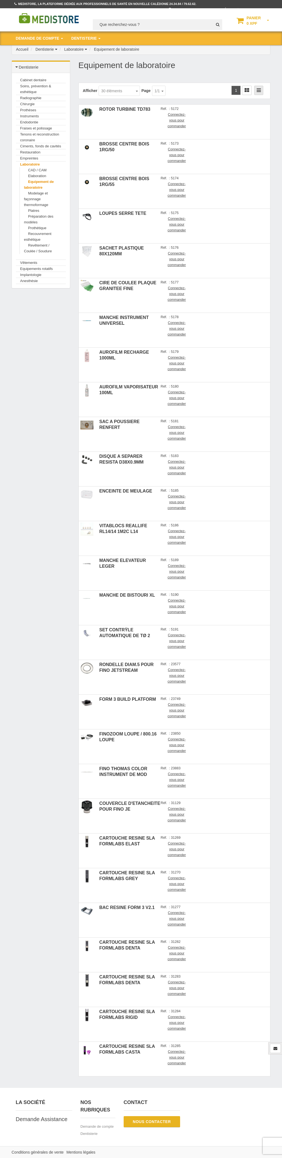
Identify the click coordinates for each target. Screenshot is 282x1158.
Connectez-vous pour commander (177, 120)
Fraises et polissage (36, 128)
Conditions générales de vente (38, 1152)
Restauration (30, 152)
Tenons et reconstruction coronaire (39, 137)
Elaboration (37, 176)
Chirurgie (27, 104)
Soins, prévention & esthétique (35, 89)
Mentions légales (80, 1152)
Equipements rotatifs (36, 269)
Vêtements (28, 263)
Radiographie (30, 98)
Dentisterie (88, 1134)
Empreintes (29, 158)
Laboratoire (30, 164)
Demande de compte (97, 1126)
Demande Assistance (41, 1119)
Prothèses (28, 110)
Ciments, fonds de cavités (40, 146)
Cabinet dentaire (33, 80)
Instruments (29, 116)
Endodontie (29, 122)
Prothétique (37, 228)
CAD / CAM (37, 170)
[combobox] (119, 91)
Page (145, 90)
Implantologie (30, 275)
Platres (33, 211)
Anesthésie (29, 281)
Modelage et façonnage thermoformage (36, 199)
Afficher (90, 90)
